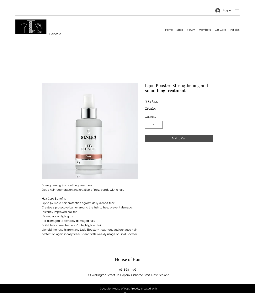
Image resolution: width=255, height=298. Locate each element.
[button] (237, 10)
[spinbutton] (154, 125)
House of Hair (128, 259)
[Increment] (159, 125)
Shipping (150, 108)
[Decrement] (148, 125)
